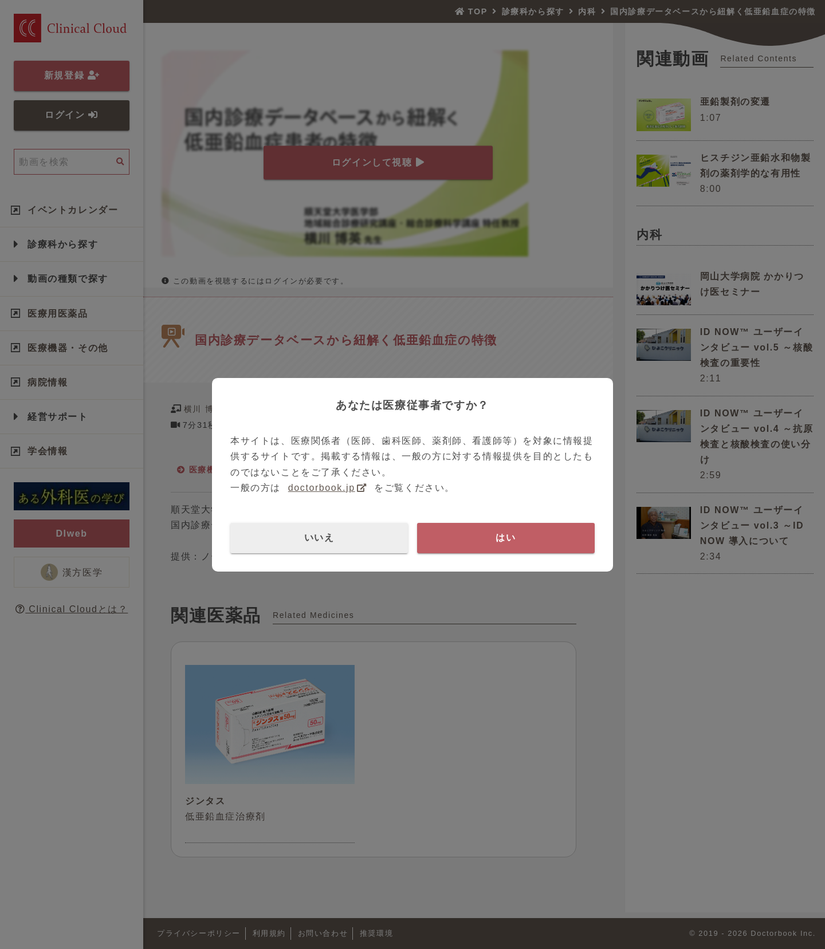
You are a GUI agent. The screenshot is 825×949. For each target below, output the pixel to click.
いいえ (319, 537)
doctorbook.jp (321, 488)
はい (506, 537)
